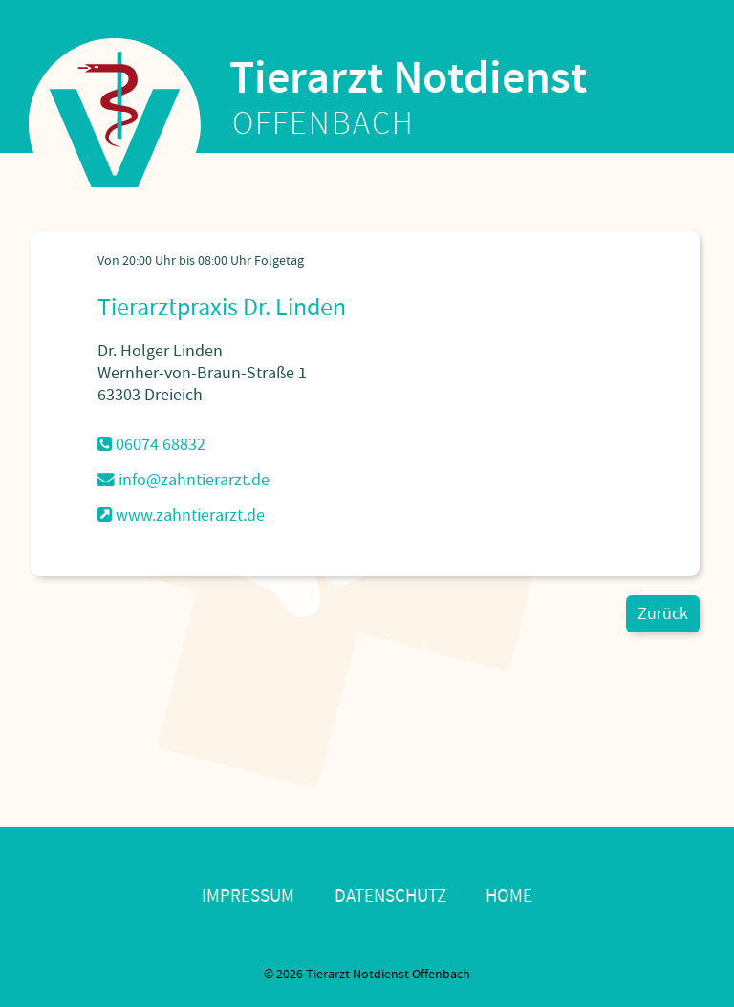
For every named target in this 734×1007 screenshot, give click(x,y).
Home (509, 897)
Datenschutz (390, 897)
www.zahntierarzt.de (181, 515)
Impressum (248, 897)
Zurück (662, 614)
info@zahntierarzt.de (183, 480)
